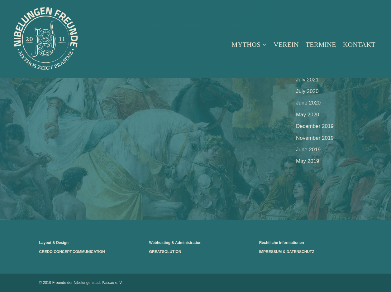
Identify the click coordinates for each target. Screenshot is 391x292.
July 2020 (307, 91)
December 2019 (315, 126)
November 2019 (315, 138)
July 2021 (307, 80)
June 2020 (308, 103)
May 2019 (307, 161)
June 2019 (308, 150)
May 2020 (307, 115)
